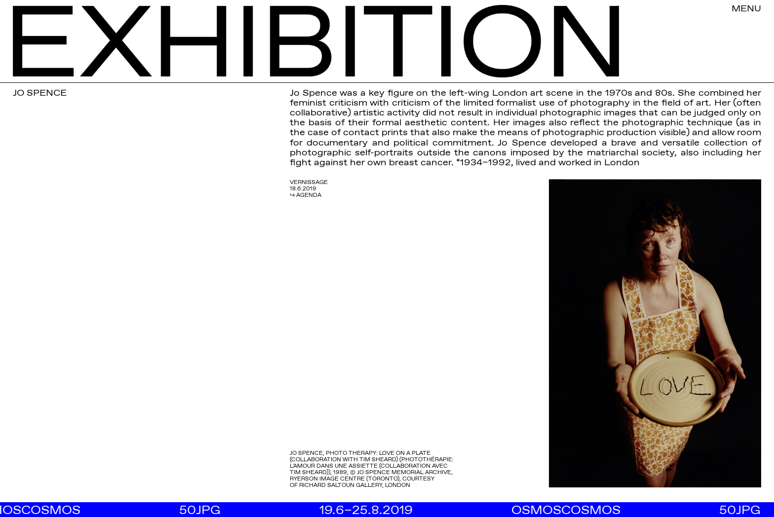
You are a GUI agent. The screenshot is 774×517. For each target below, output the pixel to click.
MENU (746, 8)
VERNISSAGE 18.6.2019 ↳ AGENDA (309, 188)
